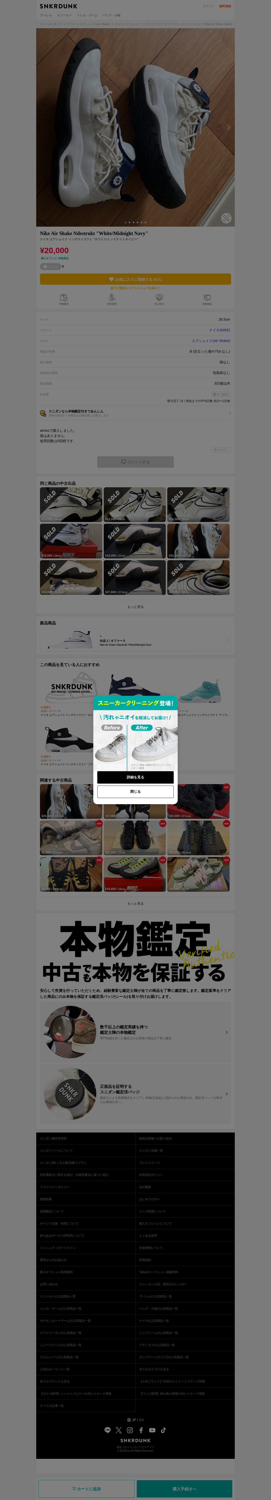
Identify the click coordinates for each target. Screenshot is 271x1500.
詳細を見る (135, 777)
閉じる (135, 792)
